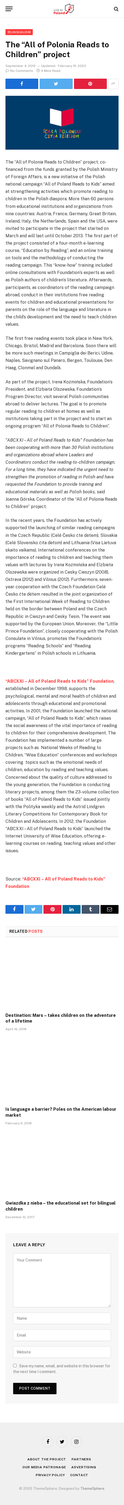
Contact (79, 1475)
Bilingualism (19, 32)
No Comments (19, 71)
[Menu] (9, 9)
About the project (46, 1459)
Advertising (83, 1467)
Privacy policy (50, 1475)
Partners (81, 1459)
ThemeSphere (92, 1488)
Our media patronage (44, 1467)
